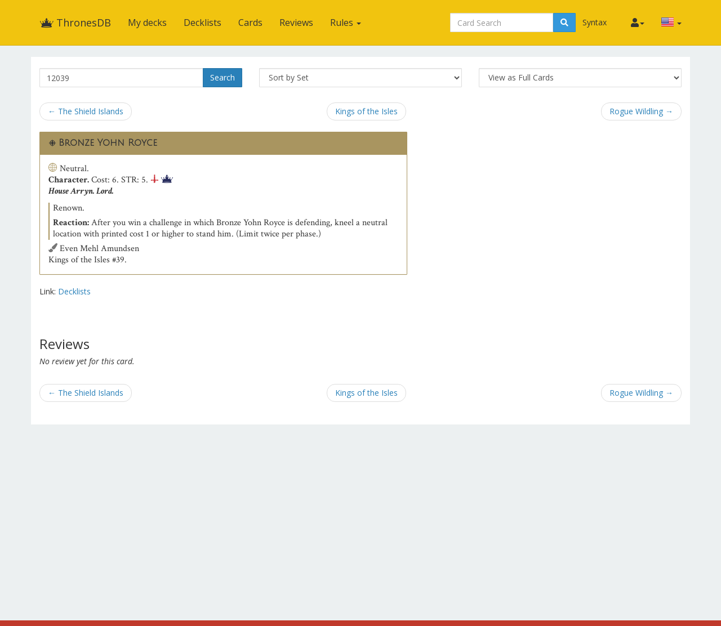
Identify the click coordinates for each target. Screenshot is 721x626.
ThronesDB (75, 22)
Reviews (296, 22)
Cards (250, 22)
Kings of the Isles (366, 111)
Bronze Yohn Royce (108, 143)
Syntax (594, 22)
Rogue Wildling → (641, 111)
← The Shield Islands (85, 111)
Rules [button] (345, 22)
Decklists (202, 22)
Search (222, 77)
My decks (147, 22)
